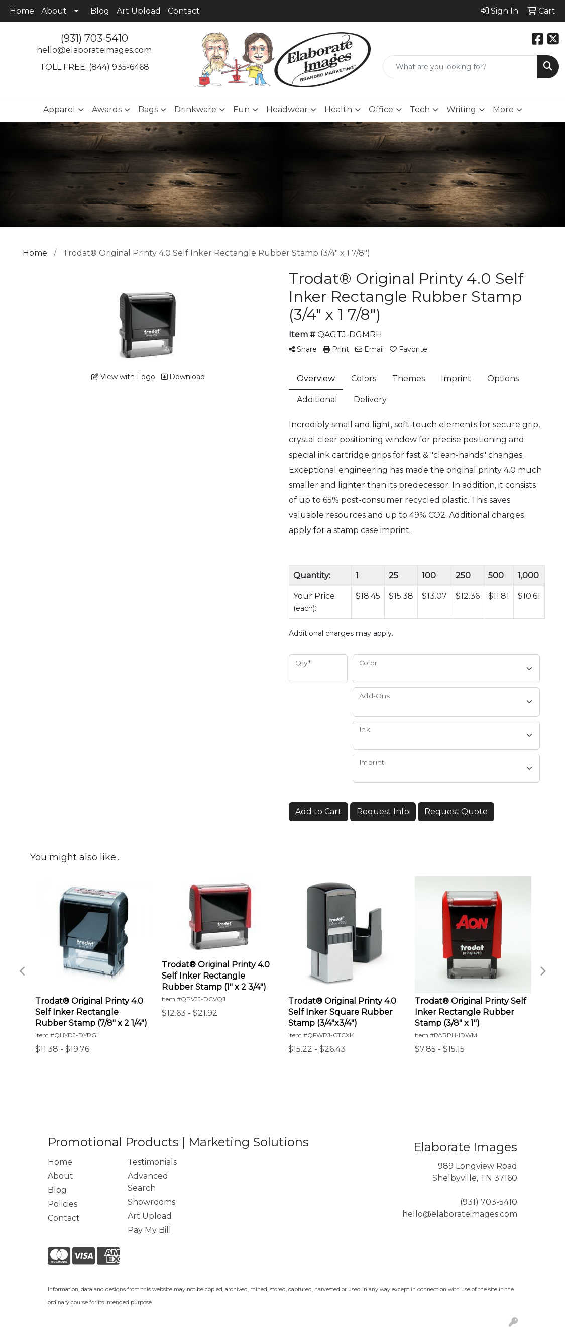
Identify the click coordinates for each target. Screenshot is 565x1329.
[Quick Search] (460, 66)
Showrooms (151, 1202)
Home (22, 11)
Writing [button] (461, 109)
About (54, 11)
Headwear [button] (287, 109)
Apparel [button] (59, 109)
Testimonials (152, 1162)
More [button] (503, 109)
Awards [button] (107, 109)
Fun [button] (241, 109)
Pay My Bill (149, 1230)
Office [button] (381, 109)
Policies (62, 1204)
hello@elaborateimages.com (94, 50)
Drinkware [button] (195, 109)
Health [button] (338, 109)
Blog (99, 11)
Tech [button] (420, 109)
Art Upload (139, 11)
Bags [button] (148, 109)
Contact (184, 11)
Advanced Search (148, 1182)
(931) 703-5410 (94, 38)
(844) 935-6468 (119, 67)
